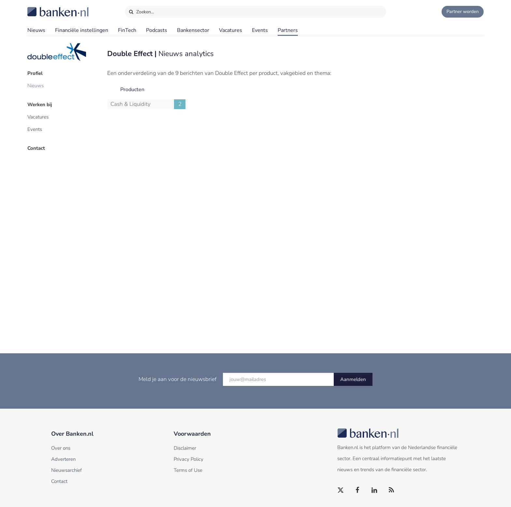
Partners (288, 30)
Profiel (35, 73)
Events (260, 30)
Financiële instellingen (81, 30)
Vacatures (230, 30)
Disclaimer (185, 448)
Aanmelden (353, 379)
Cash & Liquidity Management (147, 104)
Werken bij (39, 104)
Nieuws (36, 30)
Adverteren (63, 459)
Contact (36, 148)
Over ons (60, 448)
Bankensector (193, 30)
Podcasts (156, 30)
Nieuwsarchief (66, 470)
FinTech (127, 30)
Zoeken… (141, 10)
